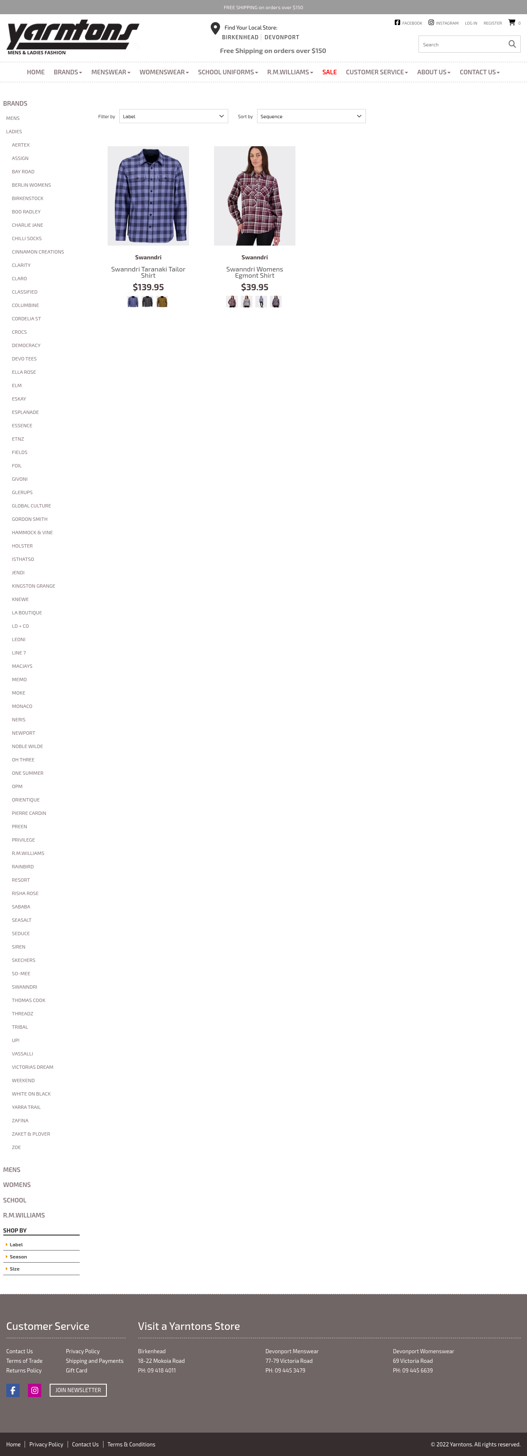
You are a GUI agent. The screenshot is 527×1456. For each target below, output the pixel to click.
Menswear (111, 72)
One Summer (28, 773)
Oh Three (23, 759)
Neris (18, 719)
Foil (17, 465)
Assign (20, 158)
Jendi (18, 572)
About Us (434, 72)
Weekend (23, 1080)
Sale (330, 72)
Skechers (23, 960)
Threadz (22, 1013)
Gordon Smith (30, 519)
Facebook (412, 22)
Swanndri (25, 986)
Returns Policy (24, 1370)
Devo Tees (24, 358)
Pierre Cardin (29, 813)
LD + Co (20, 626)
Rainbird (23, 866)
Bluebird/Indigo (133, 301)
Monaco (22, 706)
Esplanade (25, 412)
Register (493, 22)
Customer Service (377, 72)
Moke (18, 692)
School (15, 1200)
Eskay (19, 398)
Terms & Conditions (132, 1444)
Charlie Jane (27, 225)
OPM (17, 786)
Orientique (26, 799)
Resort (21, 880)
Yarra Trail (26, 1107)
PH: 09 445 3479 (285, 1370)
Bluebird (261, 301)
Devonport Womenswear (423, 1351)
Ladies (14, 131)
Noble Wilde (27, 746)
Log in (471, 22)
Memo (19, 679)
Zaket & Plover (31, 1133)
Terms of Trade (24, 1360)
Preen (19, 826)
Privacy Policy (83, 1351)
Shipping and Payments (95, 1360)
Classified (25, 291)
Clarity (21, 265)
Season (18, 1256)
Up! (16, 1040)
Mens (13, 118)
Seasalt (22, 920)
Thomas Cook (28, 1000)
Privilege (23, 839)
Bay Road (23, 171)
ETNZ (18, 438)
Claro (19, 278)
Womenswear (164, 72)
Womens (17, 1184)
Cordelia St (26, 318)
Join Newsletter (78, 1390)
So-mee (21, 973)
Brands (68, 72)
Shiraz (232, 301)
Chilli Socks (27, 238)
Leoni (18, 639)
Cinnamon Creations (38, 251)
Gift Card (76, 1370)
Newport (23, 733)
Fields (20, 452)
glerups (22, 492)
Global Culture (31, 505)
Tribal (20, 1027)
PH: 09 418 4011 (157, 1370)
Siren (18, 946)
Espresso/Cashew (162, 301)
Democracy (26, 345)
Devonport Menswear (292, 1351)
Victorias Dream (33, 1067)
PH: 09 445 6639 (413, 1370)
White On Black (31, 1093)
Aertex (21, 144)
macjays (22, 666)
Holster (22, 545)
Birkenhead (240, 37)
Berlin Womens (31, 185)
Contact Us (480, 72)
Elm (17, 385)
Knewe (20, 599)
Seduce (21, 933)
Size (15, 1268)
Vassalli (22, 1053)
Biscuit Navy (246, 301)
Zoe (16, 1147)
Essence (22, 425)
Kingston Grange (33, 585)
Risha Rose (25, 893)
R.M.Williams (290, 72)
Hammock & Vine (32, 532)
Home (36, 72)
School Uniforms (228, 72)
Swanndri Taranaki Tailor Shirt (148, 196)
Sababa (21, 906)
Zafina (20, 1120)
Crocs (19, 332)
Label (16, 1244)
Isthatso (23, 559)
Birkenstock (28, 198)
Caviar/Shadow (147, 301)
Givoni (20, 479)
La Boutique (27, 612)
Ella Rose (24, 372)
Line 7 (19, 652)
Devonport (282, 37)
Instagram (447, 22)
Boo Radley (26, 211)
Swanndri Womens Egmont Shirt (254, 196)
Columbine (25, 305)
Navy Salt (276, 301)
